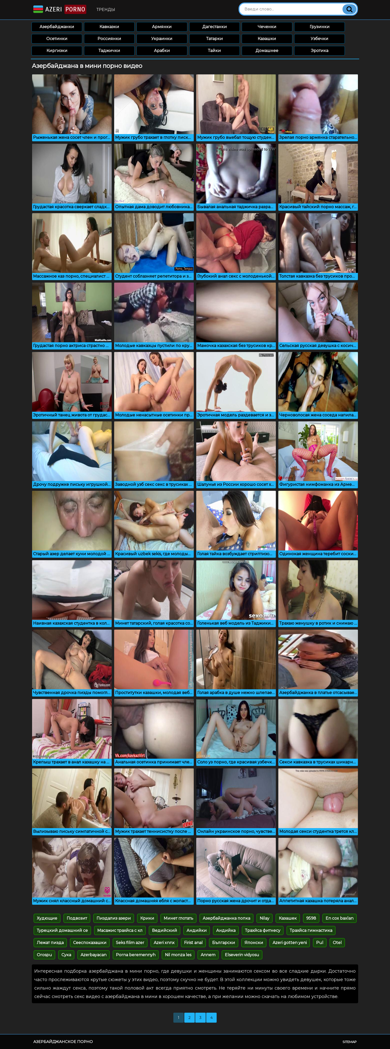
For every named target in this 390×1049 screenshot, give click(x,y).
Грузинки (320, 26)
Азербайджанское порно (63, 1041)
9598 (311, 918)
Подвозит (77, 918)
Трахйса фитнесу (262, 930)
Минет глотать (178, 918)
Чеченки (267, 26)
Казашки (267, 38)
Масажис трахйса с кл (120, 930)
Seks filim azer (130, 942)
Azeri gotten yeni (290, 942)
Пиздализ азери (114, 918)
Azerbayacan (93, 954)
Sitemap (349, 1042)
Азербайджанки (57, 26)
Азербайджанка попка (226, 918)
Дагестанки (214, 26)
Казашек (288, 918)
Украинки (161, 38)
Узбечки (319, 38)
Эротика (319, 50)
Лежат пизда (50, 942)
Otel (337, 942)
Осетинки (56, 38)
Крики (147, 918)
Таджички (109, 50)
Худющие (47, 918)
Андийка (226, 930)
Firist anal (193, 942)
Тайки (214, 50)
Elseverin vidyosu (242, 954)
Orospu (44, 954)
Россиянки (109, 38)
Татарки (214, 38)
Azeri (59, 9)
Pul (319, 942)
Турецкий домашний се (62, 930)
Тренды (106, 9)
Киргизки (57, 50)
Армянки (162, 26)
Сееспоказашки (89, 942)
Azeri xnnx (164, 942)
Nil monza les (178, 954)
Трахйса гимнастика (311, 930)
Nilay (264, 918)
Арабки (162, 50)
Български (223, 942)
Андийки (197, 930)
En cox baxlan (339, 918)
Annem (208, 954)
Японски (253, 942)
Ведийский (164, 930)
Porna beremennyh (135, 954)
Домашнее (266, 50)
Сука (66, 954)
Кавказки (109, 26)
